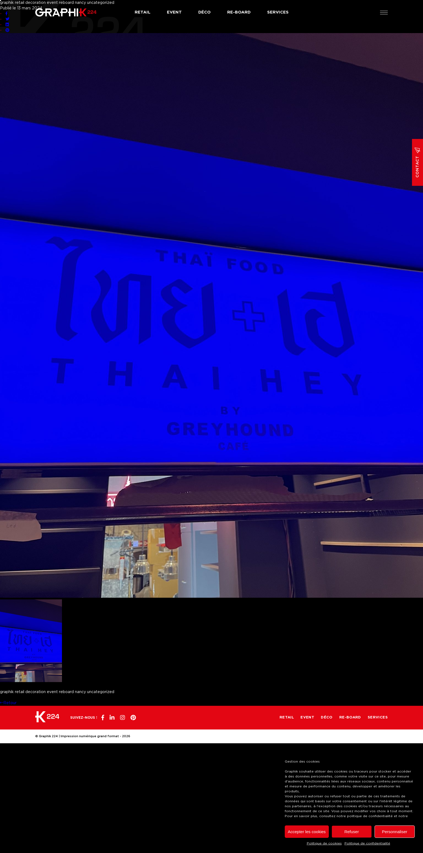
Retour (8, 703)
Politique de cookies (324, 843)
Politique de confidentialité (367, 843)
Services (278, 12)
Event (174, 12)
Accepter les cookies (307, 831)
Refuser (351, 831)
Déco (204, 12)
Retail (142, 12)
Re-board (239, 12)
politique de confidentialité (370, 816)
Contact (417, 162)
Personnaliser (394, 831)
